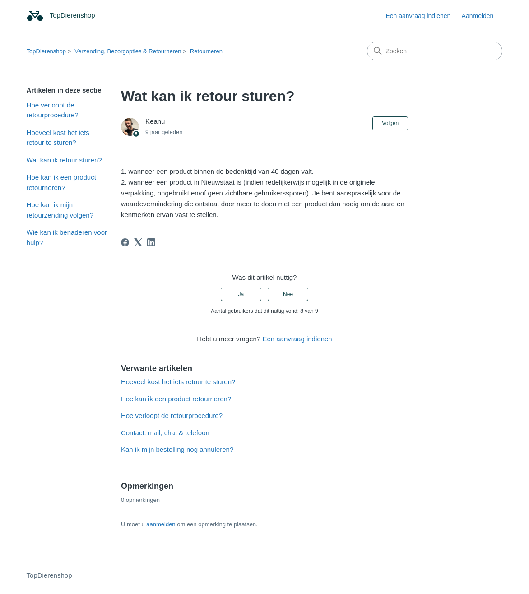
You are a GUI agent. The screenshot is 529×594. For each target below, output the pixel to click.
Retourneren (206, 51)
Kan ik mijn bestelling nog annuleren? (177, 449)
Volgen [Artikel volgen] (390, 123)
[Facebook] (125, 242)
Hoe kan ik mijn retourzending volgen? (60, 210)
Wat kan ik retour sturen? (64, 160)
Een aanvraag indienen (417, 15)
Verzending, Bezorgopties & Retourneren (127, 51)
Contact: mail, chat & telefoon (165, 432)
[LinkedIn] (151, 242)
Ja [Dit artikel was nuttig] (241, 294)
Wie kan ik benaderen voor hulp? (67, 237)
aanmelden (160, 524)
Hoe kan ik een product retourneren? (61, 182)
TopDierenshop (46, 51)
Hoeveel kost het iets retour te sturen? (58, 138)
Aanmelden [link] (478, 15)
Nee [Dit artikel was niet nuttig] (288, 294)
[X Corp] (138, 242)
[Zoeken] (434, 51)
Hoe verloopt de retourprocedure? (53, 110)
